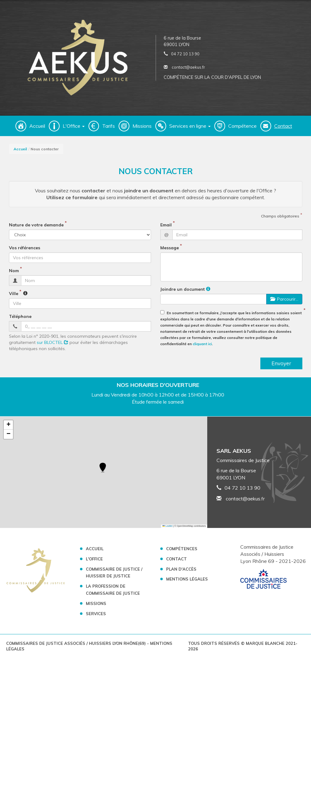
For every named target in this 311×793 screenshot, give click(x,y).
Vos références (24, 249)
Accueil (37, 128)
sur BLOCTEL (52, 344)
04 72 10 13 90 (185, 54)
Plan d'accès (181, 570)
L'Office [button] (74, 128)
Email (166, 226)
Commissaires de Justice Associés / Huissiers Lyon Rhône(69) (76, 645)
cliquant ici (202, 345)
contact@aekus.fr (184, 68)
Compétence (242, 128)
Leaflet (167, 527)
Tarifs (108, 128)
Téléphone (20, 318)
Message (169, 249)
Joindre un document (182, 291)
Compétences (181, 550)
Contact (283, 128)
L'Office (94, 560)
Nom (14, 272)
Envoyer (281, 365)
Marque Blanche (265, 645)
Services (96, 615)
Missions (142, 128)
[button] (103, 469)
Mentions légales (187, 580)
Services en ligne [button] (190, 128)
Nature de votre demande (36, 226)
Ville (13, 295)
